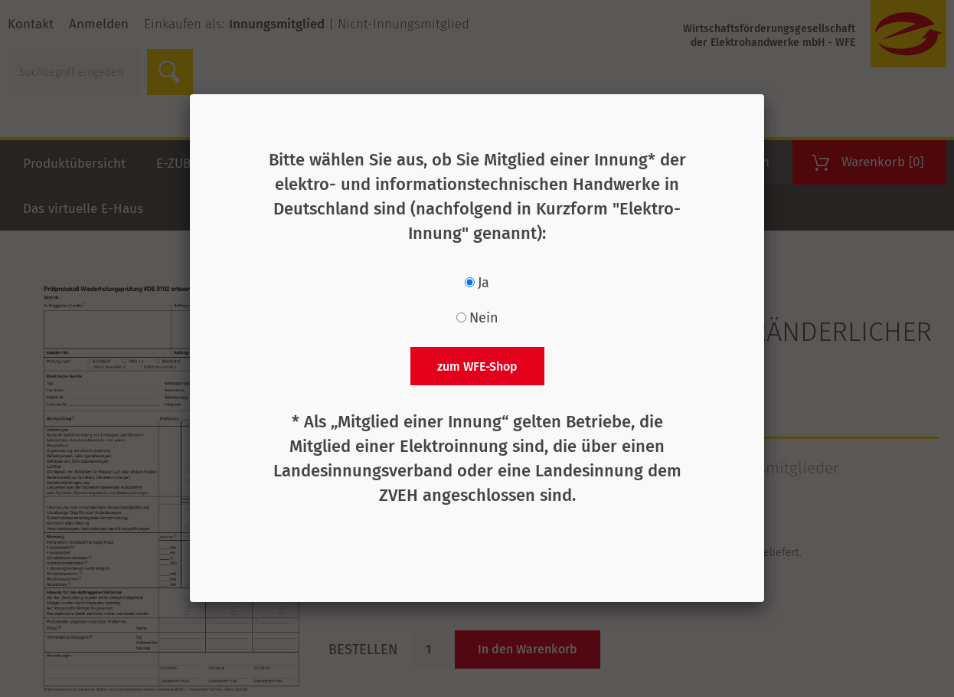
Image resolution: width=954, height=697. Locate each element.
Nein (483, 317)
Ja (483, 282)
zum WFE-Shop (477, 366)
